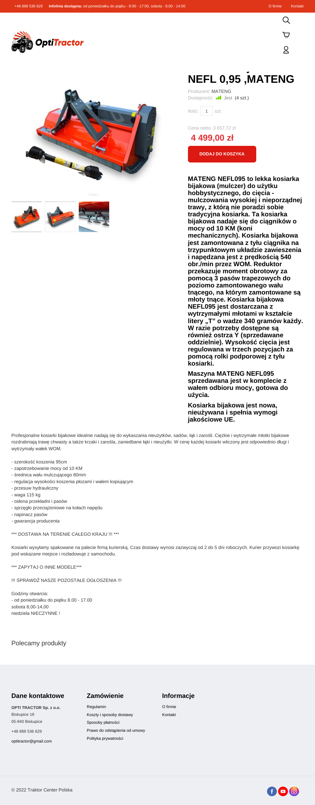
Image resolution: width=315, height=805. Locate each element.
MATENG (221, 91)
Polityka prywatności (105, 738)
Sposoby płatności (103, 722)
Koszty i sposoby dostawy (110, 714)
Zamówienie (105, 695)
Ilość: (193, 111)
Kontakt (297, 6)
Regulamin (96, 706)
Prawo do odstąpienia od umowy (116, 730)
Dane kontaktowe (37, 695)
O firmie (275, 6)
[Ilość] (207, 111)
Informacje (178, 695)
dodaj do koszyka (222, 153)
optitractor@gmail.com (31, 741)
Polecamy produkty (38, 643)
